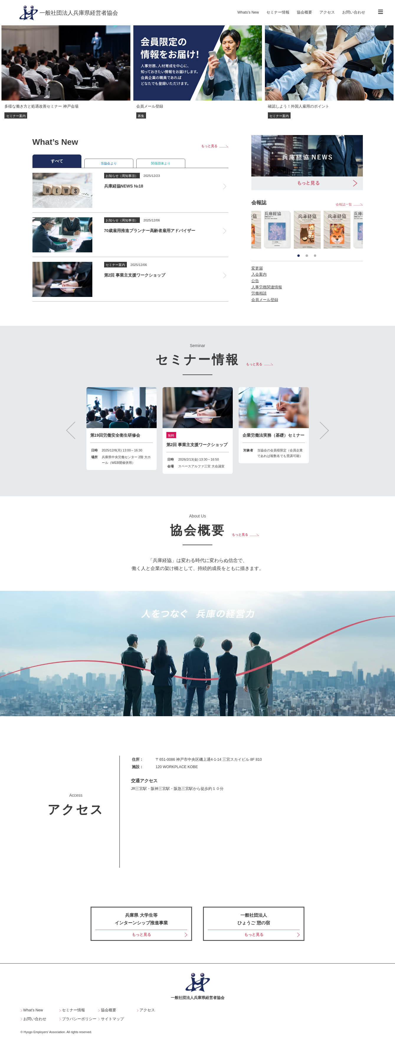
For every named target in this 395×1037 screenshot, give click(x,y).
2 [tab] (307, 255)
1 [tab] (298, 255)
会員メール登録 (264, 300)
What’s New (33, 1010)
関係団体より (161, 163)
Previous (70, 430)
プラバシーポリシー (79, 1019)
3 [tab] (315, 255)
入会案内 (259, 274)
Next (324, 430)
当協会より (109, 163)
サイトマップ (112, 1019)
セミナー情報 (277, 12)
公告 (255, 281)
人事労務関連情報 (266, 287)
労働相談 (259, 293)
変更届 (257, 268)
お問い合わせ (353, 12)
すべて (57, 161)
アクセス (327, 12)
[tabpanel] (307, 229)
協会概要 (304, 12)
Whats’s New (248, 12)
